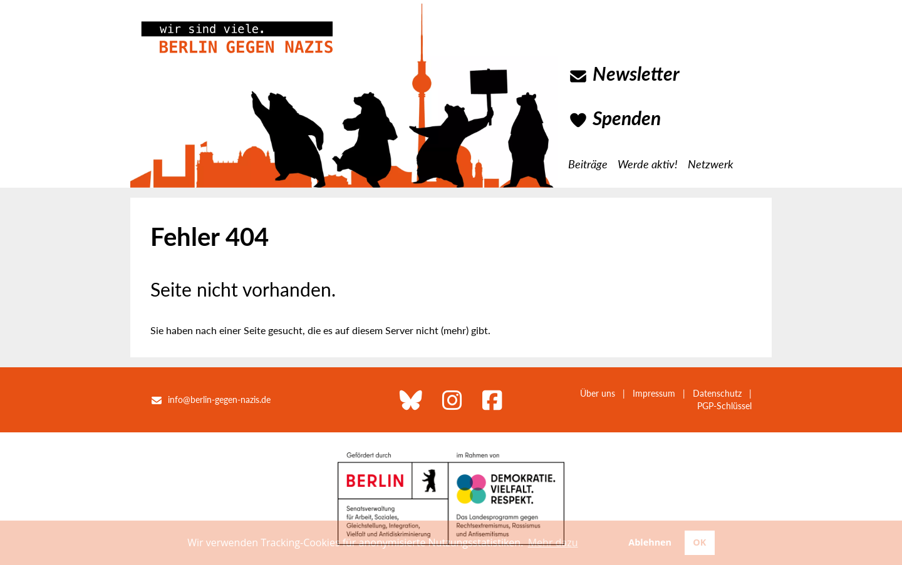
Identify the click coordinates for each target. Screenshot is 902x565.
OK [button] (699, 542)
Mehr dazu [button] (553, 542)
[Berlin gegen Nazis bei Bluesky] (411, 400)
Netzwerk (711, 164)
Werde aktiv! (648, 164)
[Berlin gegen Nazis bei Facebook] (492, 400)
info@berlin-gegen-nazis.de (219, 399)
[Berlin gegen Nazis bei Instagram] (452, 400)
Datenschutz (717, 393)
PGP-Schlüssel (724, 405)
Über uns (597, 393)
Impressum (654, 393)
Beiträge (588, 164)
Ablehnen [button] (649, 542)
